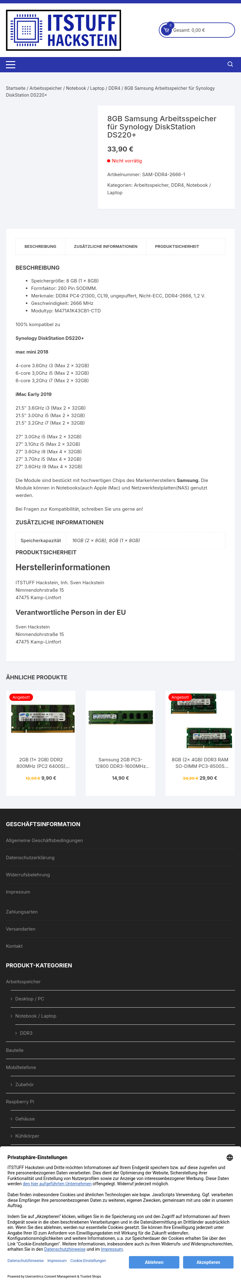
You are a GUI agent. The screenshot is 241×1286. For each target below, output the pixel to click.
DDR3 (26, 1033)
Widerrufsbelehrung (28, 875)
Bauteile (15, 1050)
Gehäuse (25, 1119)
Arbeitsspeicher (46, 88)
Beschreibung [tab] (41, 246)
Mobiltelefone (21, 1068)
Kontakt (14, 946)
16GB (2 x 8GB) (89, 541)
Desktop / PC (29, 999)
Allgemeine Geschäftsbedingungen (44, 841)
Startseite (16, 88)
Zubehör (24, 1085)
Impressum (18, 892)
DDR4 (114, 88)
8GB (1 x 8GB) (124, 541)
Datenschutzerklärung (30, 858)
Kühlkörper (27, 1136)
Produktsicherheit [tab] (180, 246)
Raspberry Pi (20, 1102)
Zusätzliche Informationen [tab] (107, 246)
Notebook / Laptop (85, 88)
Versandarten (20, 929)
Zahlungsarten (22, 912)
